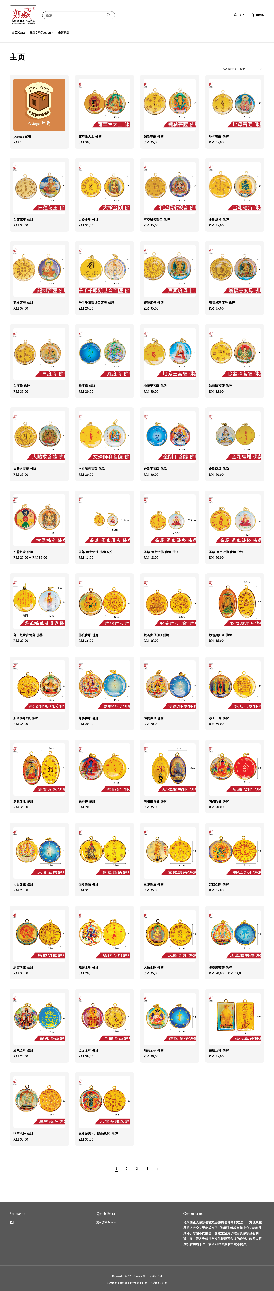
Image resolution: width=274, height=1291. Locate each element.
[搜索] (109, 15)
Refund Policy (159, 1282)
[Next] (157, 1169)
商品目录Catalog (40, 32)
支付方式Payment (107, 1222)
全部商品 (63, 32)
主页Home (18, 32)
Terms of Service (117, 1282)
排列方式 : (229, 69)
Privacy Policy (138, 1282)
